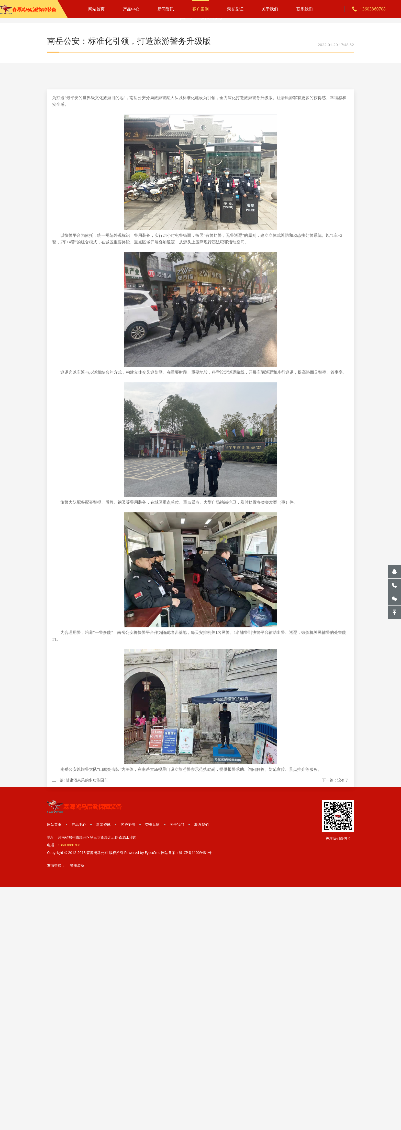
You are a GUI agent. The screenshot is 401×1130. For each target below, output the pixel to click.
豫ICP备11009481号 (195, 852)
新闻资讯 (166, 9)
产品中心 (131, 9)
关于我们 (270, 9)
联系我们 (304, 9)
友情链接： (56, 865)
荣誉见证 (235, 9)
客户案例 (200, 9)
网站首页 (96, 9)
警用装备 (77, 865)
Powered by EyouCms (141, 852)
